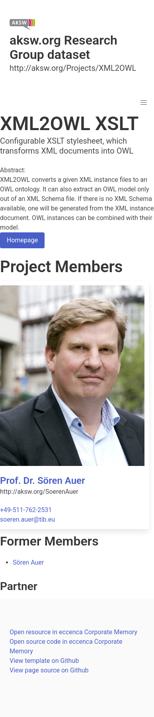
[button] (143, 102)
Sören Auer (28, 562)
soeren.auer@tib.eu (27, 519)
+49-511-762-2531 (26, 510)
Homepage (22, 240)
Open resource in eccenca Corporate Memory (73, 632)
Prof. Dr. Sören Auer (42, 480)
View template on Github (44, 660)
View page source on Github (49, 670)
